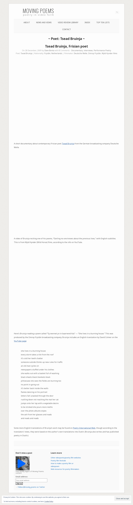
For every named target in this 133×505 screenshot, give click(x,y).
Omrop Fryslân (94, 53)
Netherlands (56, 53)
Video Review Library (68, 22)
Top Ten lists (103, 22)
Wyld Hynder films (109, 53)
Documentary (77, 50)
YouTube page (20, 341)
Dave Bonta (49, 50)
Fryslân (47, 53)
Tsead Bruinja (26, 53)
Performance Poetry (102, 50)
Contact (66, 29)
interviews (88, 50)
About (27, 22)
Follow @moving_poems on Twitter (31, 487)
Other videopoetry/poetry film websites (66, 458)
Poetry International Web (84, 428)
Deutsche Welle (80, 53)
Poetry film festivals (58, 460)
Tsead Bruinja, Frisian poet (66, 46)
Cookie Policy (48, 501)
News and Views (44, 22)
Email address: (22, 477)
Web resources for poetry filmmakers (65, 469)
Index (87, 22)
